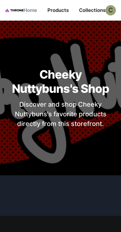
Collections (92, 10)
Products (58, 10)
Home (30, 10)
